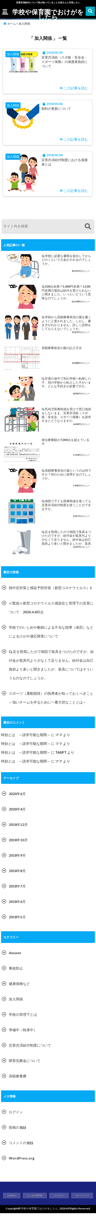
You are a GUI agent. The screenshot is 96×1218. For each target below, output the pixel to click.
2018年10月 (18, 844)
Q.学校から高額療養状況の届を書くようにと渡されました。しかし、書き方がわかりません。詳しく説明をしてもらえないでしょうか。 (66, 327)
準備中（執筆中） (23, 1034)
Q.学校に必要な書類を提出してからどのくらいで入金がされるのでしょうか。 (66, 264)
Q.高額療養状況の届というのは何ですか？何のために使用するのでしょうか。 (66, 479)
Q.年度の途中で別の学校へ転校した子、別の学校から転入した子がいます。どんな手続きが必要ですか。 (66, 387)
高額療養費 (17, 1080)
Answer (15, 957)
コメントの (21, 1147)
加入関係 (16, 1003)
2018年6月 (17, 906)
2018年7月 (17, 891)
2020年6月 (17, 798)
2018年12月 (18, 829)
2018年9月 (17, 860)
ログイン (16, 1116)
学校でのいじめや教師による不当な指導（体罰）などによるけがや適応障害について (51, 636)
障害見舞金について (25, 1065)
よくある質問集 (34, 1200)
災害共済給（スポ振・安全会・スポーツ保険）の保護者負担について (64, 62)
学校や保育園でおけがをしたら (48, 14)
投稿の (17, 1132)
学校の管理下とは (23, 1019)
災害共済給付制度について (30, 1050)
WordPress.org (21, 1163)
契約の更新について (60, 110)
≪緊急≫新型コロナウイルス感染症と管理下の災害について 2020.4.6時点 (51, 612)
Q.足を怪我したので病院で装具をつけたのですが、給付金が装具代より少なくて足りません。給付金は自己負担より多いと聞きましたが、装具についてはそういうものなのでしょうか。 (66, 542)
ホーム (9, 23)
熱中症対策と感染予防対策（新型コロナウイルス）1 (50, 592)
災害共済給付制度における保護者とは (64, 166)
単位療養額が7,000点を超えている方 (65, 446)
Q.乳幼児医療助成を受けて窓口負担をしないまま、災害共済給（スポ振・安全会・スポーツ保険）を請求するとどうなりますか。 (66, 419)
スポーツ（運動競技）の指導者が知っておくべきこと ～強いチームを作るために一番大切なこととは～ (52, 702)
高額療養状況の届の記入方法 (62, 352)
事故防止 (16, 973)
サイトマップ (82, 1200)
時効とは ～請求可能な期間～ (25, 739)
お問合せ (11, 1200)
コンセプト (59, 1200)
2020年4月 (17, 814)
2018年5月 (17, 921)
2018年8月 (17, 875)
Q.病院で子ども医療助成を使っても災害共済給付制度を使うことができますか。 (66, 509)
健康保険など (19, 988)
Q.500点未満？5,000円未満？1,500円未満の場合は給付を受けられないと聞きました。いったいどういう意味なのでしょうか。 (66, 297)
